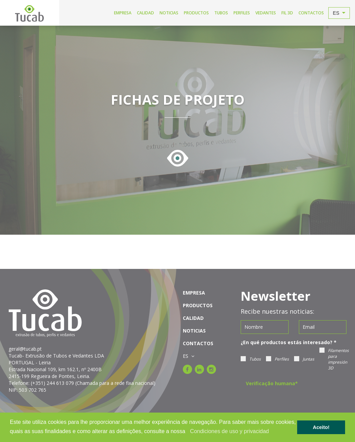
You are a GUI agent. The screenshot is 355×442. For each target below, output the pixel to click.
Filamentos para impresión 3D (334, 359)
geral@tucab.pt (25, 349)
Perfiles (277, 359)
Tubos (251, 359)
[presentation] (298, 402)
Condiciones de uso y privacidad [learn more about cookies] (229, 431)
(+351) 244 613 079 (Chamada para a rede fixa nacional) (93, 383)
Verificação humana (272, 383)
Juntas (304, 359)
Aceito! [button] (321, 427)
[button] (188, 432)
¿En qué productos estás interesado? (289, 342)
